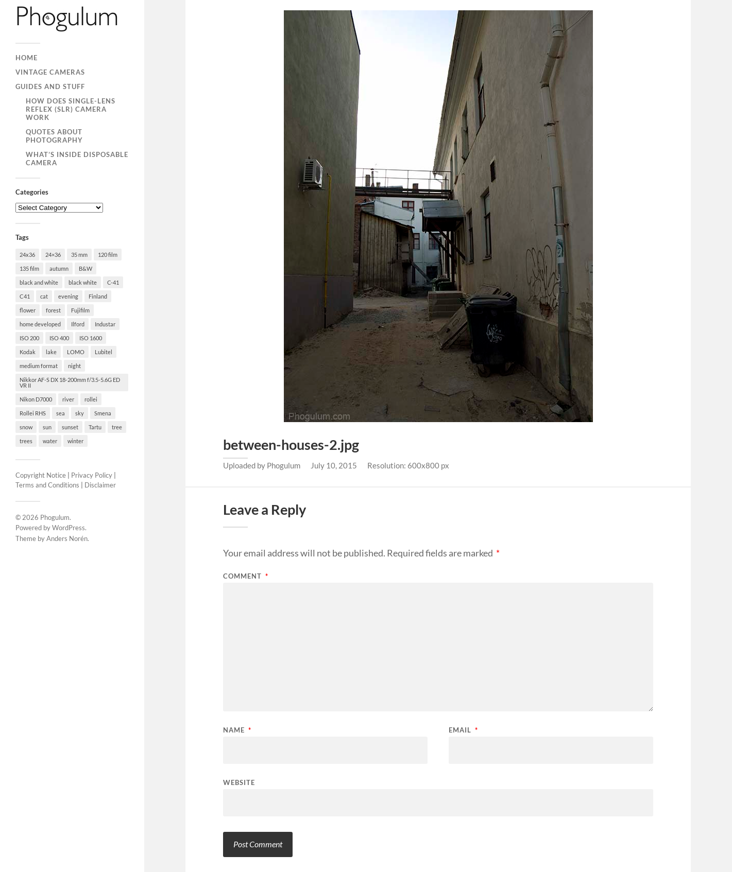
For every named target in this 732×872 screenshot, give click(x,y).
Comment (245, 576)
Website (239, 782)
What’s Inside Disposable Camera (77, 158)
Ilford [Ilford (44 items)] (77, 324)
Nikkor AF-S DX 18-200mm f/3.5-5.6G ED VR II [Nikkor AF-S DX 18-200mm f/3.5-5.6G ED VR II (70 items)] (70, 382)
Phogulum (55, 517)
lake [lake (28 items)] (51, 351)
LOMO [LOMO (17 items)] (75, 351)
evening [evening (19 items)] (68, 296)
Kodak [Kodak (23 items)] (28, 351)
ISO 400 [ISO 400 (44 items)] (59, 338)
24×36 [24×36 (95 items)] (53, 254)
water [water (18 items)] (50, 441)
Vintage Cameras (50, 72)
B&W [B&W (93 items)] (85, 268)
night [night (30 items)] (74, 365)
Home (26, 58)
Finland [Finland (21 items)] (98, 296)
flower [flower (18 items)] (28, 310)
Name (237, 730)
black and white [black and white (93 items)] (39, 282)
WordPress (68, 528)
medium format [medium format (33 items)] (39, 365)
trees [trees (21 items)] (26, 441)
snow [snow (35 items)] (26, 427)
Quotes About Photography (54, 136)
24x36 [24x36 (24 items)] (27, 254)
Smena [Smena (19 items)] (102, 413)
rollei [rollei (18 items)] (90, 399)
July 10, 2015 (334, 465)
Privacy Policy (91, 475)
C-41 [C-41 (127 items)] (113, 282)
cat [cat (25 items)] (44, 296)
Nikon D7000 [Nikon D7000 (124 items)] (36, 399)
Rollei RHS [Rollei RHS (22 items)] (33, 413)
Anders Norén (67, 538)
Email (463, 730)
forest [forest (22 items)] (53, 310)
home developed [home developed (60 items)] (40, 324)
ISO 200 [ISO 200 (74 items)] (29, 338)
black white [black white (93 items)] (83, 282)
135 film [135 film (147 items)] (29, 268)
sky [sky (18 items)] (79, 413)
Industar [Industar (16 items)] (105, 324)
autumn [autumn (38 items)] (59, 268)
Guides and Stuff (50, 86)
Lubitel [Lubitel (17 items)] (103, 351)
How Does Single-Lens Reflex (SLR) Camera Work (70, 109)
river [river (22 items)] (68, 399)
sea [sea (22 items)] (60, 413)
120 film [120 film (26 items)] (107, 254)
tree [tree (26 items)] (117, 427)
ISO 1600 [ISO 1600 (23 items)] (90, 338)
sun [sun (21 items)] (47, 427)
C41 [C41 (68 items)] (25, 296)
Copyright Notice (40, 475)
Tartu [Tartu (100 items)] (95, 427)
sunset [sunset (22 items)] (70, 427)
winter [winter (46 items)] (75, 441)
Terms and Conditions (47, 485)
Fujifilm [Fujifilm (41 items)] (80, 310)
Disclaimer (100, 485)
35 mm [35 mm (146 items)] (79, 254)
